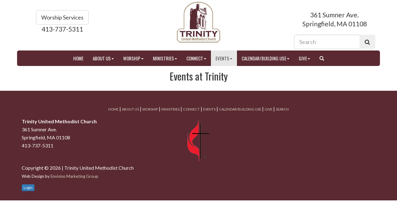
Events (224, 58)
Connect (196, 58)
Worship (133, 58)
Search (282, 109)
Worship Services (62, 17)
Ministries (165, 58)
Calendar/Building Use (265, 58)
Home (78, 58)
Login (28, 187)
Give (304, 58)
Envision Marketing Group (74, 176)
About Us (103, 58)
